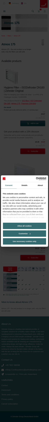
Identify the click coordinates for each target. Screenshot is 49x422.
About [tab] (40, 185)
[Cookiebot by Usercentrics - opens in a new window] (36, 178)
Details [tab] (24, 185)
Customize (25, 234)
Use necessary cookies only (24, 241)
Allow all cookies (24, 226)
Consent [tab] (8, 185)
